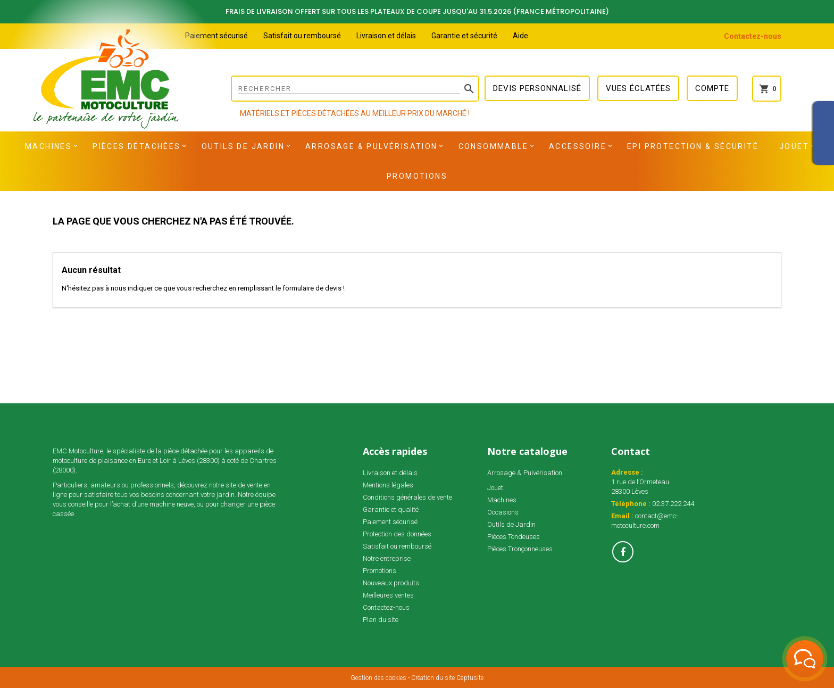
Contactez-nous (752, 36)
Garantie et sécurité (464, 35)
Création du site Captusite (447, 678)
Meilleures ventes (388, 595)
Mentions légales (388, 485)
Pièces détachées (136, 146)
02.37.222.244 (673, 504)
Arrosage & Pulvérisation (371, 146)
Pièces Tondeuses (513, 537)
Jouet (794, 146)
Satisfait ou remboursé (302, 35)
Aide (520, 35)
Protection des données (397, 534)
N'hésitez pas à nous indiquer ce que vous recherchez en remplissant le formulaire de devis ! (203, 288)
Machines (48, 146)
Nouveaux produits (391, 583)
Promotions (417, 176)
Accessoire (577, 146)
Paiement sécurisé (216, 35)
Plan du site (380, 620)
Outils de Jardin (243, 146)
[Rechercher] (355, 88)
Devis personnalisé (537, 88)
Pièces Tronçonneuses (520, 549)
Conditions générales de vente (407, 497)
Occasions (503, 512)
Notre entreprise (387, 558)
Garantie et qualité (391, 509)
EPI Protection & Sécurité (692, 146)
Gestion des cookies (378, 678)
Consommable (493, 146)
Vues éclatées (638, 88)
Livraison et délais (386, 35)
